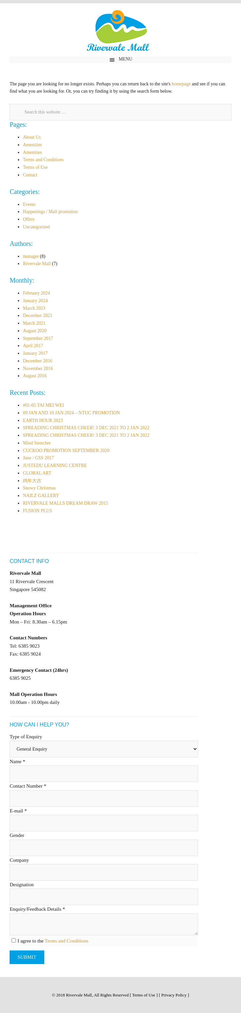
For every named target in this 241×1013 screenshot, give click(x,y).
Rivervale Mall (120, 32)
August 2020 (35, 330)
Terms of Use (35, 167)
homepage (181, 83)
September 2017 (38, 338)
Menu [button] (125, 59)
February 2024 (36, 293)
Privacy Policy (173, 994)
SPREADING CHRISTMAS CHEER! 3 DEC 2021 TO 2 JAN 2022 (86, 427)
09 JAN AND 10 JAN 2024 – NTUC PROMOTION (71, 412)
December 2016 (37, 360)
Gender (17, 835)
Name (17, 761)
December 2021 (37, 315)
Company (19, 860)
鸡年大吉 (32, 480)
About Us (32, 137)
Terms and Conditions (43, 159)
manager (31, 256)
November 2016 (38, 368)
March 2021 (34, 323)
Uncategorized (36, 226)
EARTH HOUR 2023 (43, 420)
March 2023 (34, 308)
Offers (29, 219)
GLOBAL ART (37, 473)
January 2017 (35, 353)
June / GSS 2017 (38, 457)
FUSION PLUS (37, 510)
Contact (30, 174)
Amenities (32, 144)
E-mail (18, 810)
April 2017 (33, 345)
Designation (22, 884)
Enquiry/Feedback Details (37, 909)
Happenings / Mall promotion (50, 211)
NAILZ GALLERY (41, 495)
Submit (27, 957)
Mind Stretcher (37, 442)
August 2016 (35, 375)
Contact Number (28, 786)
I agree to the (52, 941)
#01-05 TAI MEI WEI (43, 405)
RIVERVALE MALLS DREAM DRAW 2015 (65, 503)
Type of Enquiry (26, 736)
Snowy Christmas (39, 487)
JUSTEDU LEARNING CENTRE (55, 465)
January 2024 (35, 300)
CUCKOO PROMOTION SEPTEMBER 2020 (66, 450)
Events (29, 204)
